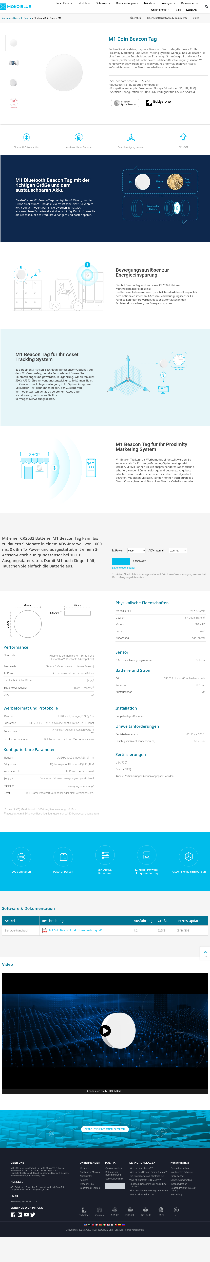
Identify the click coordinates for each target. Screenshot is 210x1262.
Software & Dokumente (175, 17)
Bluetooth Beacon (22, 18)
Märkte (151, 3)
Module (85, 3)
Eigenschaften (155, 17)
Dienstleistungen (128, 3)
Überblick (135, 17)
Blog (179, 9)
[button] (206, 6)
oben (205, 954)
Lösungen (169, 3)
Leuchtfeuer (65, 3)
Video (196, 17)
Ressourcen (190, 3)
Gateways (104, 3)
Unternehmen (162, 9)
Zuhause (6, 18)
